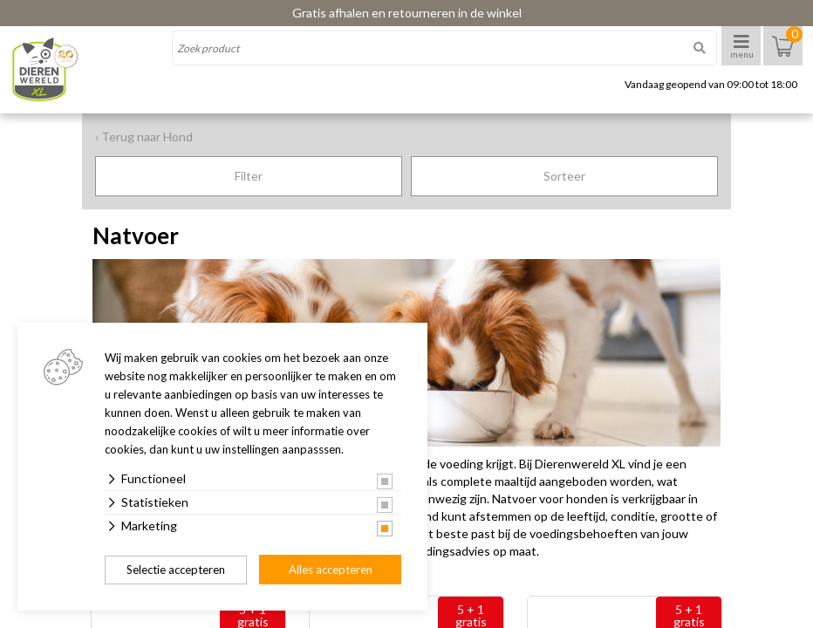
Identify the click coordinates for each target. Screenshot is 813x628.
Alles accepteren (330, 570)
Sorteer (564, 175)
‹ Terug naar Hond (144, 136)
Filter (249, 175)
